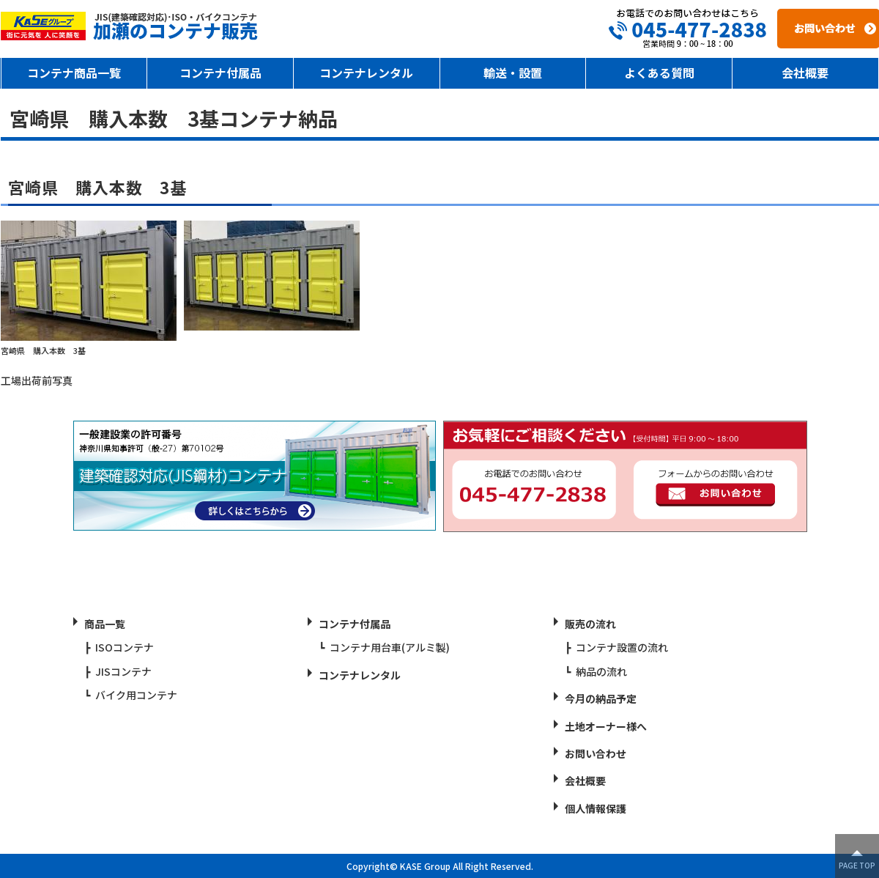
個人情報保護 (595, 808)
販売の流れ (590, 623)
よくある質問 (659, 72)
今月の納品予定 (601, 698)
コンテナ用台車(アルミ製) (390, 647)
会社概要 (805, 72)
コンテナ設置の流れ (622, 647)
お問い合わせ (595, 753)
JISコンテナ (123, 671)
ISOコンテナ (124, 647)
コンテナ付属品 (220, 72)
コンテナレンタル (366, 72)
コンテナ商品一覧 (74, 72)
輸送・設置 (512, 72)
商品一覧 (104, 623)
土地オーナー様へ (606, 726)
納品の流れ (601, 671)
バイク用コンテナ (136, 694)
